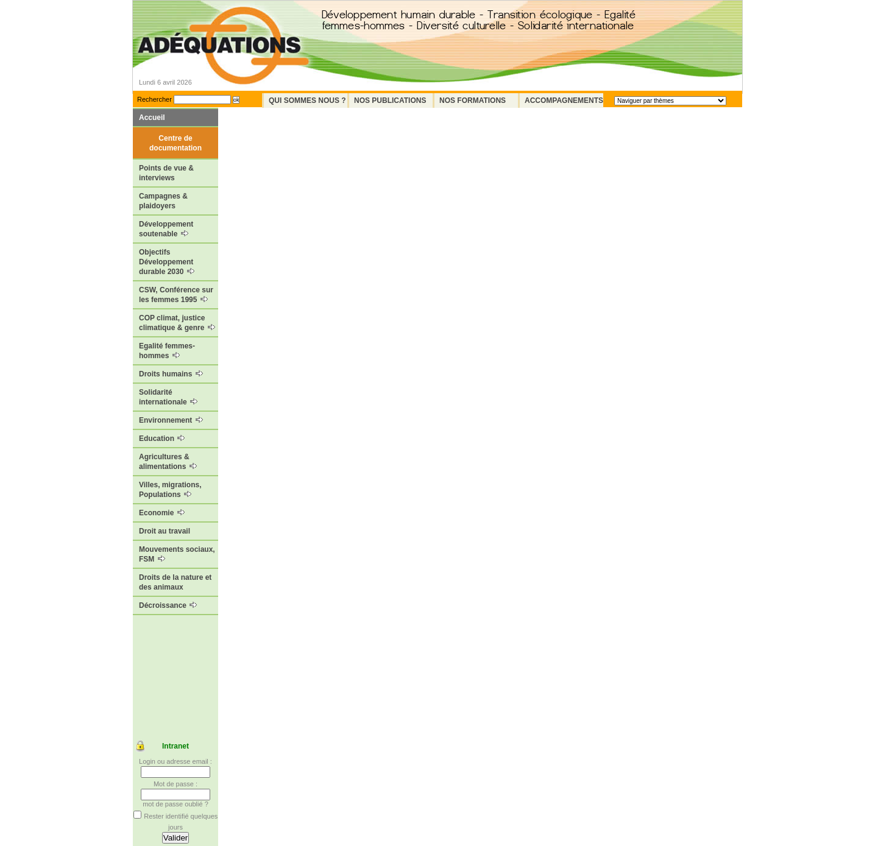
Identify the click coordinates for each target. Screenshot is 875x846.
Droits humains (171, 374)
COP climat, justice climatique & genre (177, 323)
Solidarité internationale (168, 397)
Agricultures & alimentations (168, 462)
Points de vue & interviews (166, 173)
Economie (162, 513)
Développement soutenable (166, 229)
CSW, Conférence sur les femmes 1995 (176, 295)
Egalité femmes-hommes (167, 351)
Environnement (171, 420)
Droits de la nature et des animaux (175, 582)
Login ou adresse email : (175, 761)
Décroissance (168, 605)
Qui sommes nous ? (307, 100)
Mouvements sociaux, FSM (177, 554)
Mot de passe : (175, 784)
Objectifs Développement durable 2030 (166, 262)
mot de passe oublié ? (175, 804)
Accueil (152, 117)
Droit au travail (164, 531)
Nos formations (472, 100)
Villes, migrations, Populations (170, 490)
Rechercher (154, 99)
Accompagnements (564, 100)
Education (162, 438)
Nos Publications (390, 100)
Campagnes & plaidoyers (163, 201)
